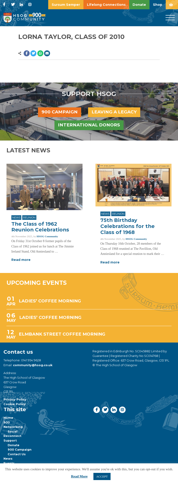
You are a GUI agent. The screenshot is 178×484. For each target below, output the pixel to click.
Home (8, 418)
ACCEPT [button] (102, 476)
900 (6, 422)
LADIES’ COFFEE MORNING (50, 301)
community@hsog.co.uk (32, 365)
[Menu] (170, 18)
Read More (79, 476)
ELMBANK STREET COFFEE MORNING (62, 334)
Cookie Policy (14, 404)
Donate (13, 445)
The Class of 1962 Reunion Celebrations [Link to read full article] (40, 227)
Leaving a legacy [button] (114, 112)
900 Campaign (20, 449)
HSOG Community (47, 236)
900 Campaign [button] (59, 112)
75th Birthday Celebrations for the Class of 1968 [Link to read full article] (127, 226)
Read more (21, 260)
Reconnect (12, 436)
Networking (13, 427)
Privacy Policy (14, 399)
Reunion (29, 217)
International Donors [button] (89, 125)
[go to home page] (24, 17)
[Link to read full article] (44, 187)
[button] (27, 53)
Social (12, 431)
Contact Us (17, 454)
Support (10, 440)
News (16, 217)
